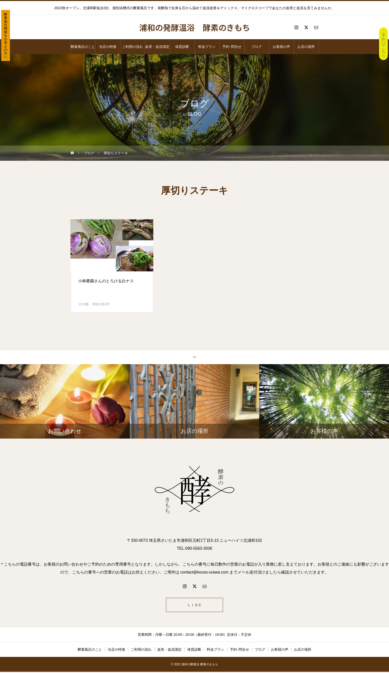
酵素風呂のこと (83, 47)
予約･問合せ (231, 47)
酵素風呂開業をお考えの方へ (5, 35)
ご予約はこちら (384, 44)
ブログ (256, 47)
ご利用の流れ (132, 47)
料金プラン (207, 47)
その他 (83, 304)
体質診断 (182, 47)
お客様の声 (281, 47)
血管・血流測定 (157, 47)
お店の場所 (306, 47)
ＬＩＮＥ (194, 605)
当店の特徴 (107, 47)
